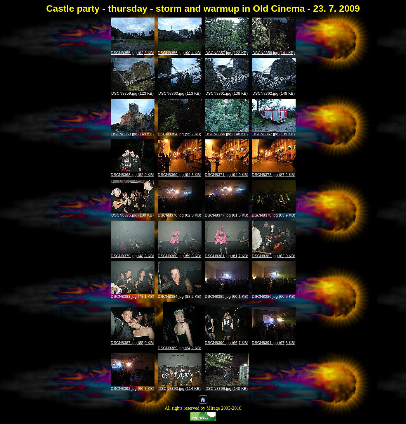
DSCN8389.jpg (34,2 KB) (179, 348)
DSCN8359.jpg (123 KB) (132, 93)
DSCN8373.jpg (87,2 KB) (273, 174)
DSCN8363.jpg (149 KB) (132, 134)
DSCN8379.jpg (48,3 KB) (132, 256)
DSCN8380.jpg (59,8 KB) (179, 256)
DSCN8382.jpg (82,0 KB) (273, 256)
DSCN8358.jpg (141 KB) (273, 53)
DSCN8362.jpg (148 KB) (273, 93)
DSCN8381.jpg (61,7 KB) (226, 256)
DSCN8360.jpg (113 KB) (179, 93)
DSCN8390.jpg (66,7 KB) (226, 342)
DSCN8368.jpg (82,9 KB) (132, 174)
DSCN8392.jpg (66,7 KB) (132, 388)
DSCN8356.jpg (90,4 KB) (179, 53)
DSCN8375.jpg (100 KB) (132, 215)
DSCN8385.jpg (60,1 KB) (226, 296)
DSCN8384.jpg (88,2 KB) (179, 296)
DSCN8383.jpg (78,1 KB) (132, 296)
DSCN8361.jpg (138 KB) (226, 93)
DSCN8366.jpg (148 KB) (226, 134)
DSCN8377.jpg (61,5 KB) (226, 215)
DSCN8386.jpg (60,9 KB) (273, 296)
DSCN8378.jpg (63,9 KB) (273, 215)
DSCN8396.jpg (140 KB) (226, 388)
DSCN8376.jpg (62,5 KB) (179, 215)
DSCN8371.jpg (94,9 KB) (226, 174)
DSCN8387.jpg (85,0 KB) (132, 342)
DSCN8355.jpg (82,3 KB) (132, 53)
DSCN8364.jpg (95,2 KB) (179, 134)
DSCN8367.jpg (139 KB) (273, 134)
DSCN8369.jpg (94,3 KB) (179, 174)
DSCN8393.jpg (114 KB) (179, 388)
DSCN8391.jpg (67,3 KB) (273, 342)
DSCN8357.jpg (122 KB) (226, 53)
